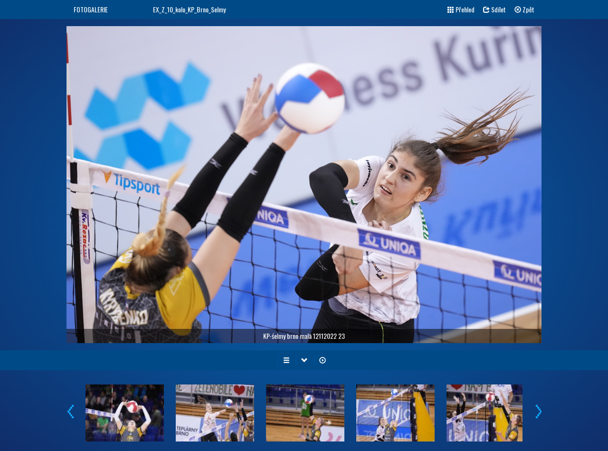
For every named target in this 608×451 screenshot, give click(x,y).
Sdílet (494, 9)
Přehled (461, 9)
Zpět (524, 9)
